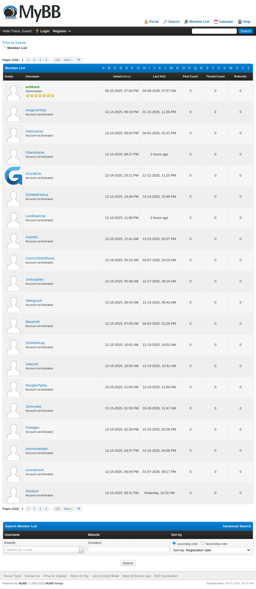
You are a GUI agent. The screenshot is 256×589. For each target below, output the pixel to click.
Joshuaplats (34, 279)
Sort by (176, 535)
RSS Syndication (165, 576)
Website (94, 535)
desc (127, 76)
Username (12, 535)
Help (246, 21)
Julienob (32, 364)
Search (173, 21)
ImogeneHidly (36, 110)
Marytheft (33, 322)
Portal (154, 21)
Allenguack (34, 301)
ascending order (187, 543)
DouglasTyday (36, 385)
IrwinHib (32, 237)
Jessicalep (33, 406)
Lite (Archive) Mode (105, 576)
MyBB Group (54, 583)
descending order (217, 543)
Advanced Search (237, 526)
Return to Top (79, 576)
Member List (199, 21)
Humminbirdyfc (37, 449)
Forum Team (12, 576)
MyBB (23, 583)
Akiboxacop (34, 131)
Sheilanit (32, 491)
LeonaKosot (34, 470)
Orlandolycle (35, 152)
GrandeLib (33, 174)
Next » (68, 59)
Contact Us (32, 576)
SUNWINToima (37, 195)
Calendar (226, 21)
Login (44, 31)
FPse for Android (14, 43)
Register (59, 31)
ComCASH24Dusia (40, 258)
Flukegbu (32, 427)
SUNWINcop (35, 343)
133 (57, 59)
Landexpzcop (36, 216)
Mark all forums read (136, 576)
